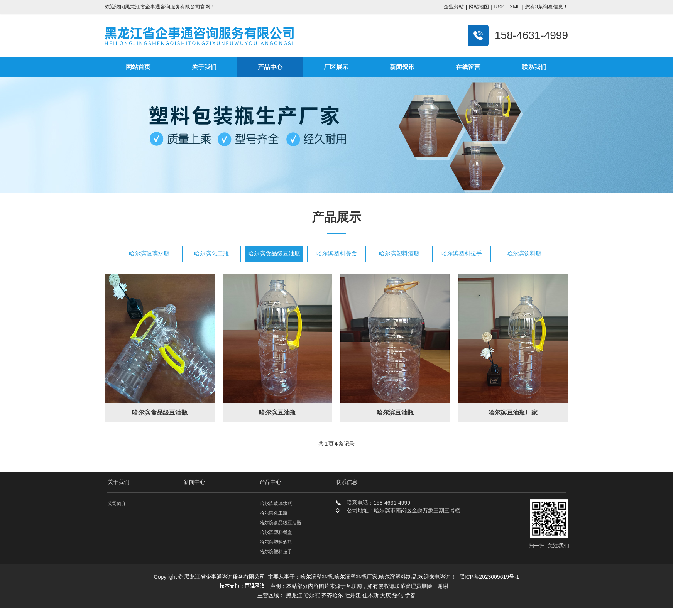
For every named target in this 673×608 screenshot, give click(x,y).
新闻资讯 (402, 67)
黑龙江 (294, 595)
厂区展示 (336, 67)
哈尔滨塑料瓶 (316, 577)
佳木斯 (370, 595)
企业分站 (454, 7)
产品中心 (270, 67)
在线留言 (468, 67)
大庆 (385, 595)
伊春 (410, 595)
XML (515, 7)
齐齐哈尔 (332, 595)
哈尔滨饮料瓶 (524, 253)
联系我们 (534, 67)
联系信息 (346, 482)
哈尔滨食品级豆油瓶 (274, 253)
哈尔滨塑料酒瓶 (399, 253)
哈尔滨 (312, 595)
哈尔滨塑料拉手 (461, 253)
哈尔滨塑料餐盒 (336, 253)
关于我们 (204, 67)
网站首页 (138, 67)
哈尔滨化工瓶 (211, 253)
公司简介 (117, 503)
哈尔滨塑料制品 (398, 577)
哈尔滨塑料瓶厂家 (355, 577)
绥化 (397, 595)
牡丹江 (353, 595)
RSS (499, 7)
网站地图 (479, 7)
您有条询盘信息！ (546, 7)
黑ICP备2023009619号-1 (489, 577)
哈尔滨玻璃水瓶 (149, 253)
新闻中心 (194, 482)
